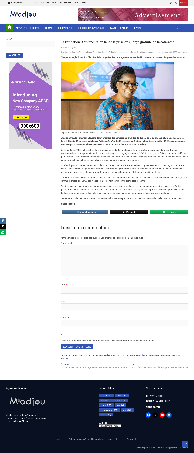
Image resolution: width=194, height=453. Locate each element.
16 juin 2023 (79, 48)
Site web (65, 317)
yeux (185, 52)
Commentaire (68, 243)
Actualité (21, 28)
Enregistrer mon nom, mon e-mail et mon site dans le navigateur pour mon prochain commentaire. (108, 340)
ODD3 (175, 52)
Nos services (65, 3)
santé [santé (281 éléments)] (106, 414)
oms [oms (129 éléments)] (127, 410)
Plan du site (132, 439)
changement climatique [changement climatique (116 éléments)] (113, 400)
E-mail (64, 301)
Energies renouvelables (91, 28)
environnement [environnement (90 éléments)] (109, 410)
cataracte (67, 52)
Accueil (35, 3)
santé (180, 52)
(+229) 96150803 (155, 396)
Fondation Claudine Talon (103, 52)
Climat (48, 28)
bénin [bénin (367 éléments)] (122, 395)
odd (170, 52)
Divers (137, 28)
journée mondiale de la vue (125, 52)
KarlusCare (160, 448)
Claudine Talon (78, 52)
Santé (113, 28)
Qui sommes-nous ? (49, 3)
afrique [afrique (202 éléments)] (106, 395)
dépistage (88, 52)
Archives (103, 423)
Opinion (124, 28)
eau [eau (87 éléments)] (120, 405)
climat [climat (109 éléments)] (106, 405)
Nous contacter (80, 3)
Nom (64, 284)
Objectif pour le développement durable (152, 52)
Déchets (34, 28)
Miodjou (66, 48)
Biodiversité (65, 28)
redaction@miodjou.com (158, 401)
